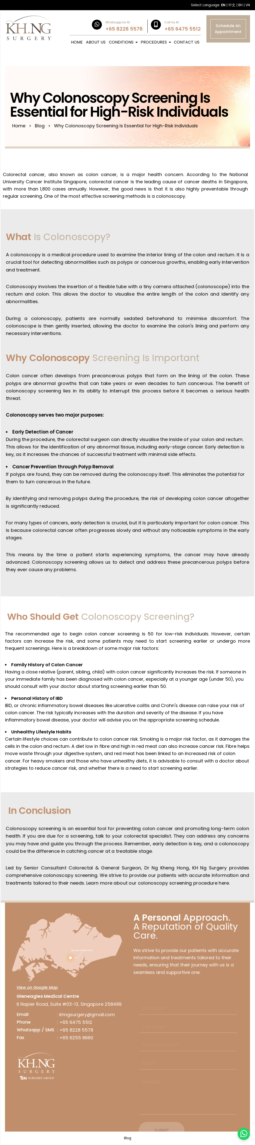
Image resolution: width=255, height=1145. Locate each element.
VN (248, 5)
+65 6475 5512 (73, 1022)
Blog (40, 126)
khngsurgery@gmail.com (84, 1014)
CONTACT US (186, 42)
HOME (77, 42)
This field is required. (158, 1036)
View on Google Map (34, 987)
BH (240, 5)
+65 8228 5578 (74, 1030)
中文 (231, 5)
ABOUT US (96, 42)
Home (18, 126)
